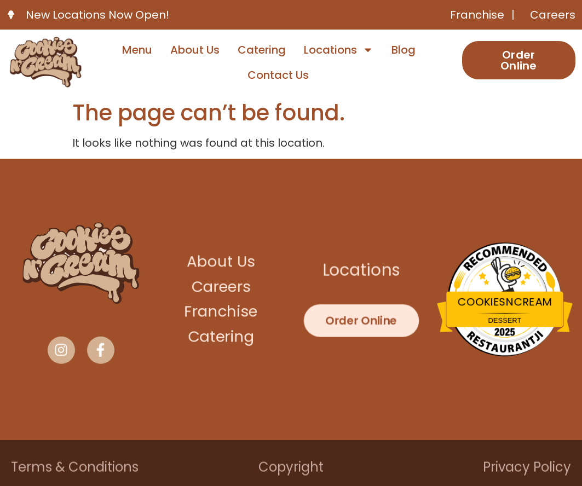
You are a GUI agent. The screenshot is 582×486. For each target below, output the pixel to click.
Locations (338, 50)
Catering (262, 49)
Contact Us (278, 75)
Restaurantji (505, 336)
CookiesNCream (505, 301)
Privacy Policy (527, 470)
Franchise (221, 311)
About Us (195, 49)
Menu (137, 49)
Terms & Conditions (75, 470)
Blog (403, 49)
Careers (221, 286)
